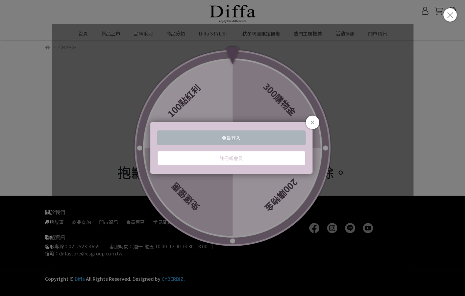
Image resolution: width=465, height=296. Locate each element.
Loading (233, 148)
